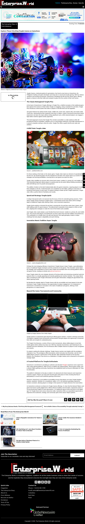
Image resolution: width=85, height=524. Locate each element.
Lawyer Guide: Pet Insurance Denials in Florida (69, 418)
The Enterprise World (42, 521)
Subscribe (81, 3)
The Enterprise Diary (66, 3)
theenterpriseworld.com (77, 491)
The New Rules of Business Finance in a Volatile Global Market (27, 441)
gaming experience (55, 271)
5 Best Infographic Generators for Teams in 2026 (29, 418)
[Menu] (83, 7)
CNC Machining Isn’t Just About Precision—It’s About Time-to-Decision (29, 429)
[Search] (1, 7)
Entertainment (6, 26)
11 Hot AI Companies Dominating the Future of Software (69, 429)
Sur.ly (79, 495)
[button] (65, 399)
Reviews (75, 3)
